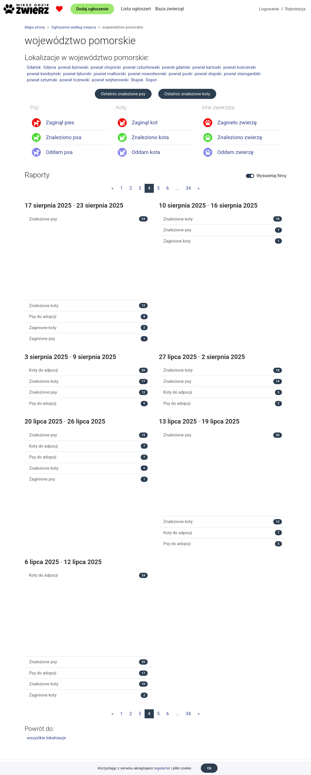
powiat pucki (180, 73)
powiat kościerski (239, 67)
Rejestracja (295, 8)
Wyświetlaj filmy (271, 175)
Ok (209, 768)
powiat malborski (110, 73)
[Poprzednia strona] (112, 188)
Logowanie (269, 8)
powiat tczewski (74, 79)
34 (188, 188)
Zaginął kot (145, 123)
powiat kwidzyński (44, 73)
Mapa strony (35, 27)
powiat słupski (208, 73)
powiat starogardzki (242, 73)
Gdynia (49, 67)
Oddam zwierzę (235, 152)
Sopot (151, 79)
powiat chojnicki (106, 67)
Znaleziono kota (150, 137)
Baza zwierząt (169, 8)
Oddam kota (146, 152)
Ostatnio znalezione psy (123, 93)
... (177, 188)
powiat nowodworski (147, 73)
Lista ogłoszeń (136, 8)
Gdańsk (34, 67)
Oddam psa (59, 152)
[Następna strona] (198, 188)
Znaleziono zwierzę (239, 137)
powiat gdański (176, 67)
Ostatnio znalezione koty (187, 93)
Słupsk (137, 79)
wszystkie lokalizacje (46, 737)
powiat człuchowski (141, 67)
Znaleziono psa (63, 137)
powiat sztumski (42, 79)
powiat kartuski (206, 67)
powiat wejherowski (110, 79)
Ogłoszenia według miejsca (73, 27)
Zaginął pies (60, 123)
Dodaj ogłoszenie (92, 8)
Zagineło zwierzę (237, 123)
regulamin (162, 768)
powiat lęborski (77, 73)
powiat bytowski (73, 67)
